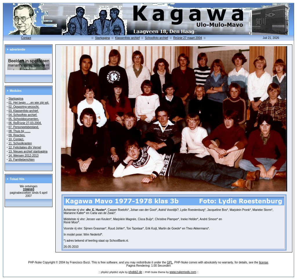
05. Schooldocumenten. (23, 119)
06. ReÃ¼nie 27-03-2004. (25, 123)
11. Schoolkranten (20, 143)
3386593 (28, 189)
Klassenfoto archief (127, 38)
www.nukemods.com (183, 272)
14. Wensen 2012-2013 (23, 155)
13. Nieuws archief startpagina (28, 151)
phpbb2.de (135, 272)
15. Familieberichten (21, 159)
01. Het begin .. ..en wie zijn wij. (28, 102)
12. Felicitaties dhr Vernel (24, 147)
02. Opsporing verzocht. (23, 106)
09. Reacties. (16, 135)
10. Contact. (16, 139)
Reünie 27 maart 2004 (187, 38)
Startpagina (102, 38)
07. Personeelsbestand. (23, 127)
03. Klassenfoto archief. (23, 110)
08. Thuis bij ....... (19, 131)
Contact (26, 38)
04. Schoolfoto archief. (22, 114)
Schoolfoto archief (156, 38)
